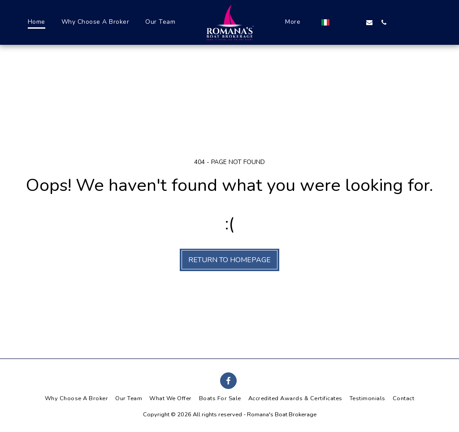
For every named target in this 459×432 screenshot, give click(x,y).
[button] (380, 22)
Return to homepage (229, 260)
